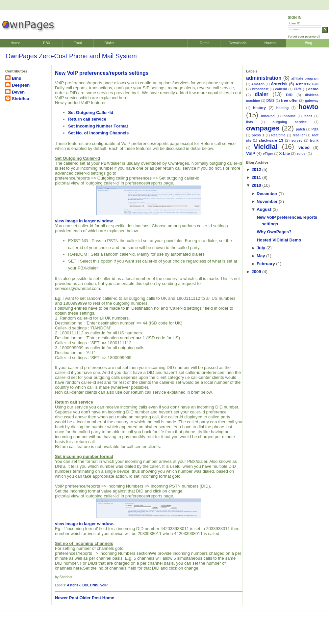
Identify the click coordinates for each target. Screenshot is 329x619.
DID (85, 585)
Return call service (87, 119)
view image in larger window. (128, 204)
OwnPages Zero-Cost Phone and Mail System (71, 56)
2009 (256, 271)
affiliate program (304, 78)
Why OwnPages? (274, 231)
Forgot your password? (304, 36)
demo (313, 89)
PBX (46, 43)
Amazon (258, 84)
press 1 (258, 135)
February (266, 263)
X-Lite (284, 153)
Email (78, 43)
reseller (298, 135)
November (267, 201)
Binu (16, 78)
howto (308, 106)
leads (308, 116)
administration (263, 78)
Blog (308, 43)
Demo (204, 43)
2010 (256, 185)
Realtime (278, 135)
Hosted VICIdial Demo (279, 240)
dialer (261, 94)
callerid (281, 89)
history (259, 107)
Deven (18, 92)
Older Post (90, 597)
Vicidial (265, 146)
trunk (314, 140)
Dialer (109, 43)
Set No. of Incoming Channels (98, 132)
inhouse (289, 116)
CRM (298, 89)
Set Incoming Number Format (98, 126)
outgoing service (289, 122)
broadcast (260, 89)
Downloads (238, 43)
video (304, 147)
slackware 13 (271, 140)
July (261, 247)
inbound (268, 116)
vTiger (268, 153)
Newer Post (66, 597)
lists (249, 122)
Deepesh (21, 85)
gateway (311, 100)
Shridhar (20, 98)
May (261, 255)
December (267, 193)
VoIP (104, 585)
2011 (256, 177)
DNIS (94, 585)
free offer (289, 100)
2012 (256, 169)
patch (300, 129)
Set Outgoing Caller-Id (90, 112)
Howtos (271, 43)
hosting (282, 108)
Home (15, 43)
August (264, 209)
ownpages (263, 128)
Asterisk (73, 585)
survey (297, 140)
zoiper (302, 153)
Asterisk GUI (306, 84)
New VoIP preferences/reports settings (102, 73)
